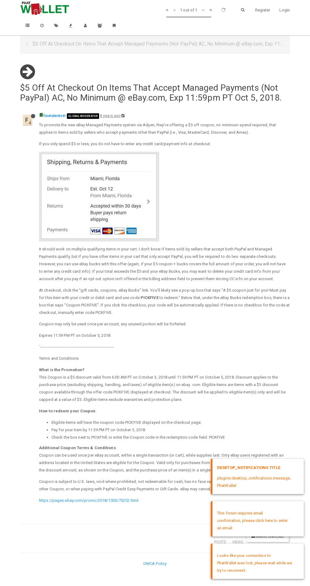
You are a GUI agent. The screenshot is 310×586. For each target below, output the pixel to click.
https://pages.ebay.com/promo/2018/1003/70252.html (88, 500)
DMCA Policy (155, 563)
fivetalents (52, 116)
